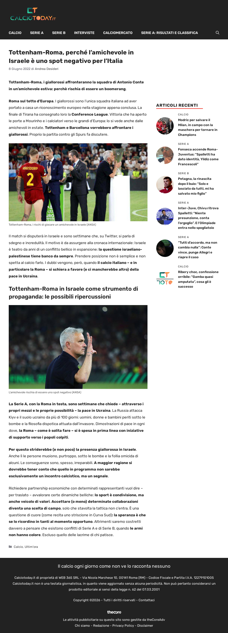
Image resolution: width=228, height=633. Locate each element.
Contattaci (147, 600)
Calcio (15, 33)
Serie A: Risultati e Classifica (169, 33)
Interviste (84, 33)
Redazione (101, 626)
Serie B (58, 33)
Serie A (36, 33)
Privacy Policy (123, 626)
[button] (217, 32)
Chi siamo (82, 626)
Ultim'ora (31, 547)
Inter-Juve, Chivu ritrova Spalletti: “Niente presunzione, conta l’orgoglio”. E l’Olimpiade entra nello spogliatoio (198, 218)
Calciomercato (117, 33)
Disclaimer (145, 626)
